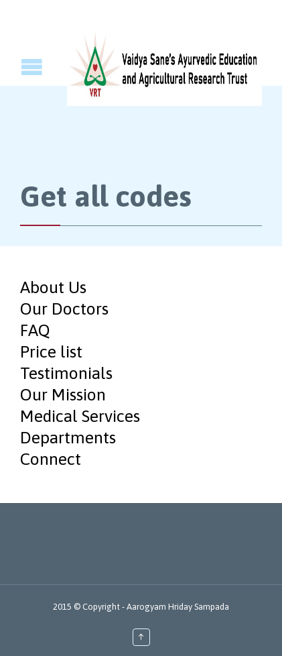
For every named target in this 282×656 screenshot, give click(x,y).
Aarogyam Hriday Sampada (178, 607)
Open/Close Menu (11, 66)
